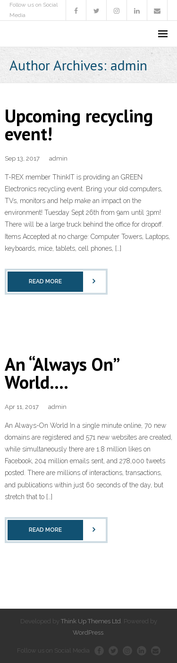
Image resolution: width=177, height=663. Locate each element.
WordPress (88, 632)
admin (58, 158)
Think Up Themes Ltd (91, 621)
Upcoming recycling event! (79, 124)
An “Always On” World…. (61, 372)
